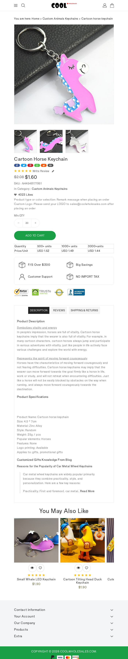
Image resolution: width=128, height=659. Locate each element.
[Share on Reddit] (44, 165)
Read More (87, 491)
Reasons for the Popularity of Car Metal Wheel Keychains (55, 466)
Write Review (43, 171)
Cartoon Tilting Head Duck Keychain (82, 581)
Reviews (59, 310)
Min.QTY (19, 215)
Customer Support (40, 276)
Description (39, 310)
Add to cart (34, 235)
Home (35, 18)
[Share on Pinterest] (30, 165)
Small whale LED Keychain (36, 579)
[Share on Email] (50, 165)
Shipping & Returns (84, 310)
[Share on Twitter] (24, 165)
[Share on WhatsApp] (37, 165)
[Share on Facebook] (17, 165)
